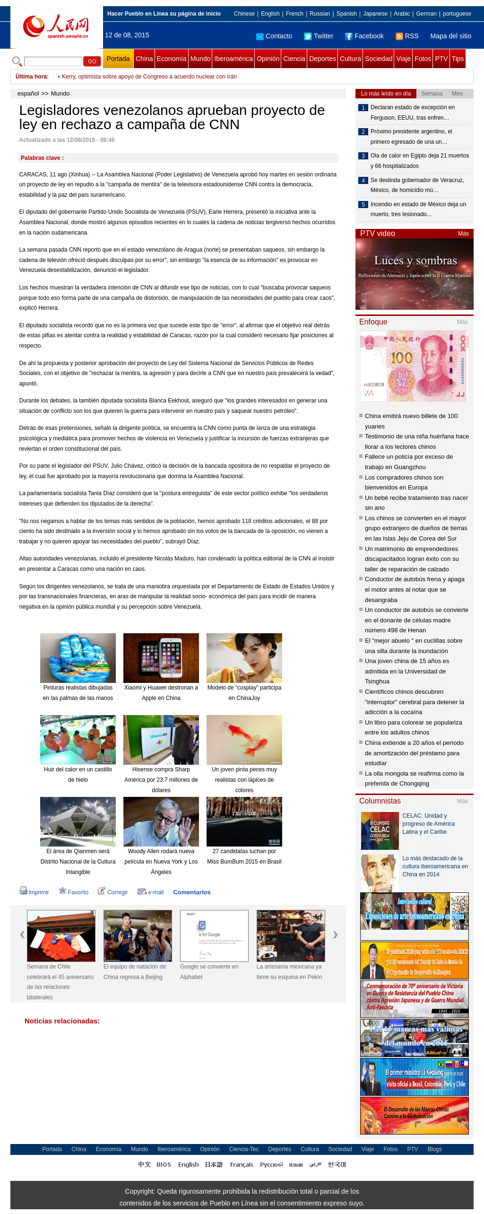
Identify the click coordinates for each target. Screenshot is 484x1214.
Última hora (31, 76)
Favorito (73, 892)
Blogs (435, 1149)
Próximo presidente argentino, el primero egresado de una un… (411, 136)
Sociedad (378, 58)
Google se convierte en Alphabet (209, 971)
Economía (172, 58)
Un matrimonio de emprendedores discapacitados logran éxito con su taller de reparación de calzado (412, 559)
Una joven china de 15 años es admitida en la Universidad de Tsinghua (407, 671)
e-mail (151, 892)
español (28, 93)
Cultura (350, 58)
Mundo (200, 58)
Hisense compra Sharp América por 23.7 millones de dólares (161, 779)
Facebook (364, 36)
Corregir (113, 892)
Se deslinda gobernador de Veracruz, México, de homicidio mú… (417, 185)
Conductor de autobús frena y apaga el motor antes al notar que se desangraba (415, 589)
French (294, 13)
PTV (441, 58)
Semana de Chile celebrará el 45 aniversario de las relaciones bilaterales (60, 982)
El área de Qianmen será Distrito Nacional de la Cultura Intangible (78, 861)
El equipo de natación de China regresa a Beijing (135, 971)
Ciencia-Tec (244, 1149)
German (426, 13)
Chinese (244, 13)
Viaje (403, 58)
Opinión (268, 58)
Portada (118, 58)
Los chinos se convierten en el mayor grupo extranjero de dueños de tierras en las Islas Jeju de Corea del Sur (416, 528)
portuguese (457, 13)
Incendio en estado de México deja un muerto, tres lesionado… (418, 209)
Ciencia (294, 58)
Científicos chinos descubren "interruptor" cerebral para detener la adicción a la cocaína (414, 702)
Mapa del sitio (451, 36)
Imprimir (34, 892)
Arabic (402, 13)
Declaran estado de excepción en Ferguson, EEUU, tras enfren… (413, 112)
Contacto (274, 36)
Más (463, 233)
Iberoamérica (233, 58)
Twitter (318, 36)
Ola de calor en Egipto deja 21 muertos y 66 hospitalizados (420, 160)
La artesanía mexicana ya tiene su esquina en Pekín (289, 971)
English (270, 13)
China (144, 58)
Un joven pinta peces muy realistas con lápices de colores (244, 779)
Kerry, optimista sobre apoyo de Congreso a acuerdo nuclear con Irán (149, 76)
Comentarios (191, 892)
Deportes (322, 58)
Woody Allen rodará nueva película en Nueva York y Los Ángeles (161, 861)
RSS (407, 36)
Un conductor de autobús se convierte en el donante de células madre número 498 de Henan (416, 620)
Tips (458, 58)
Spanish (347, 13)
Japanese (375, 13)
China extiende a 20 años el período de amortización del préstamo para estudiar (414, 753)
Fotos (423, 58)
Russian (320, 13)
